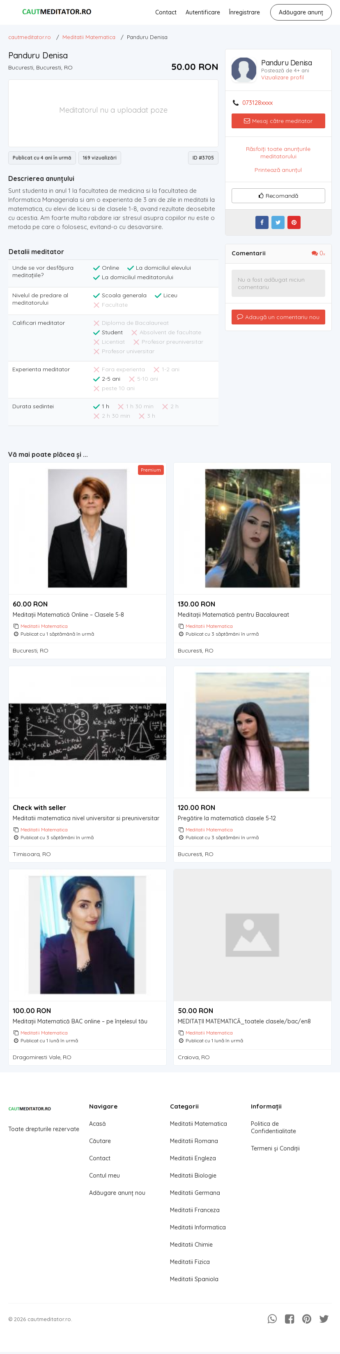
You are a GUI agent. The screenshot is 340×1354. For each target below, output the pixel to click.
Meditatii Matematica (44, 626)
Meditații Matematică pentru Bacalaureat (233, 614)
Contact (165, 12)
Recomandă (278, 195)
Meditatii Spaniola (194, 1284)
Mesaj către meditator (278, 121)
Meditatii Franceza (195, 1215)
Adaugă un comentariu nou (278, 317)
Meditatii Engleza (193, 1163)
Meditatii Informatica (198, 1232)
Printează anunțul (278, 170)
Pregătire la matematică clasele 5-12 (227, 820)
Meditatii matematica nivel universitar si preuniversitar (86, 820)
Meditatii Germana (195, 1197)
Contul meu (104, 1180)
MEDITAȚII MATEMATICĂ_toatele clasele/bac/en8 (244, 1024)
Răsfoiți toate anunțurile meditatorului (278, 152)
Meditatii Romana (194, 1146)
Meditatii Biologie (193, 1180)
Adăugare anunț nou (117, 1197)
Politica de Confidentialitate (273, 1132)
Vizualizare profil (282, 77)
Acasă (97, 1128)
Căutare (100, 1146)
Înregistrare (244, 12)
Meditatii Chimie (191, 1249)
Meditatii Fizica (190, 1267)
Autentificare (202, 12)
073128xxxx (257, 102)
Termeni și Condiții (275, 1153)
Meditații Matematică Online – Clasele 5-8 (68, 614)
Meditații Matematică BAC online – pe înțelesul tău (80, 1024)
